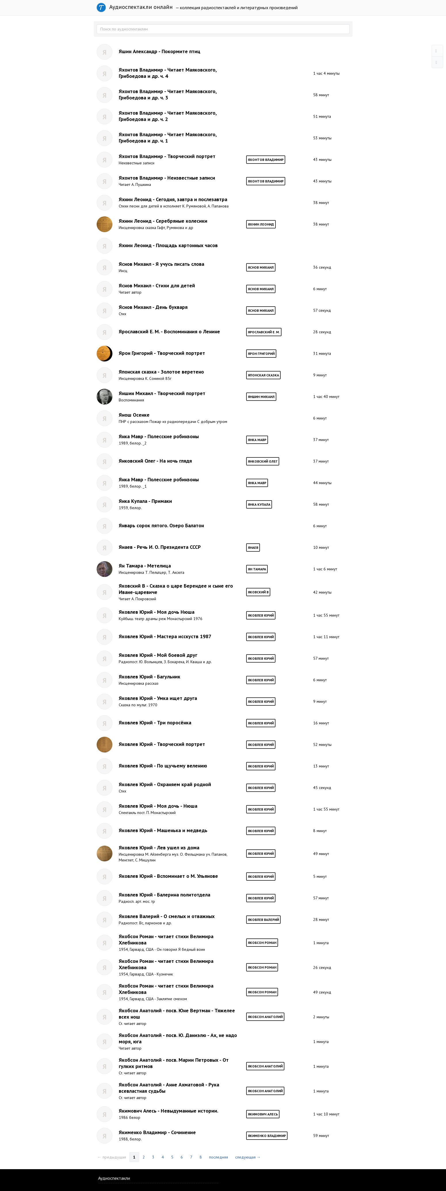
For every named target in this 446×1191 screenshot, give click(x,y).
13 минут (321, 766)
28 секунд (322, 331)
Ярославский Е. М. (264, 332)
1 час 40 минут (326, 396)
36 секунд (322, 267)
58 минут (321, 94)
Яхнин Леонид (261, 224)
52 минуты (322, 744)
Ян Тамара (257, 569)
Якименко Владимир (267, 1136)
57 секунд (322, 310)
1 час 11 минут (326, 636)
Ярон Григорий (261, 353)
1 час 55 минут (326, 615)
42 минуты (322, 592)
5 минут (320, 876)
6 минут (320, 288)
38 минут (321, 202)
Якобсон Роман (262, 942)
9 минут (320, 375)
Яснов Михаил (261, 267)
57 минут (321, 658)
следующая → (248, 1157)
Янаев (253, 547)
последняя (218, 1157)
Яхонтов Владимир (266, 159)
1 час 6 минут (325, 569)
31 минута (322, 353)
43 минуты (322, 159)
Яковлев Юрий (261, 615)
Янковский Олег (262, 461)
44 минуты (322, 482)
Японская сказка (263, 375)
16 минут (321, 723)
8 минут (320, 830)
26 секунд (322, 967)
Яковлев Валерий (263, 919)
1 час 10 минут (326, 1114)
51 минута (322, 116)
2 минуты (321, 1016)
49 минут (321, 853)
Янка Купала (259, 504)
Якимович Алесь (263, 1114)
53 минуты (322, 138)
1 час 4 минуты (326, 73)
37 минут (321, 439)
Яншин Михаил (261, 397)
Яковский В (258, 592)
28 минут (321, 919)
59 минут (321, 1135)
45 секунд (322, 787)
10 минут (321, 547)
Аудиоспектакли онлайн (135, 7)
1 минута (321, 942)
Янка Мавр (257, 440)
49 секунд (322, 992)
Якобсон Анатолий (265, 1017)
